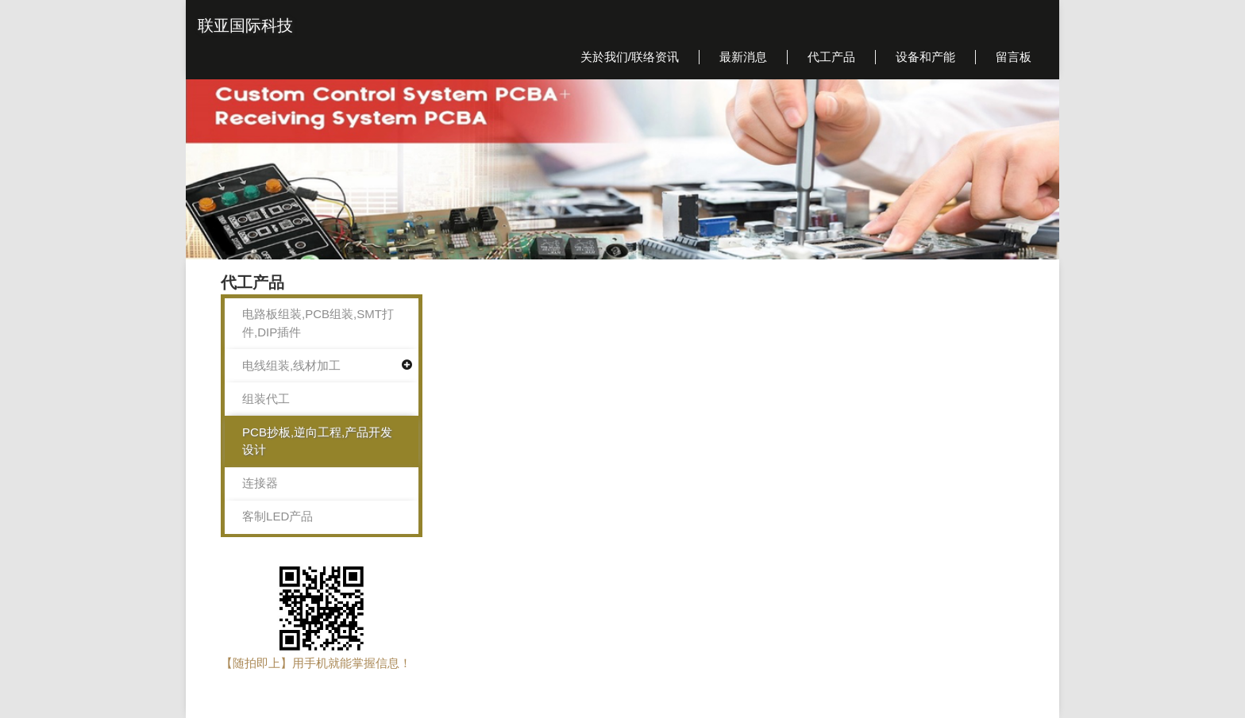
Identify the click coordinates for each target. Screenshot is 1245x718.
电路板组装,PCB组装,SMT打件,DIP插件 (318, 323)
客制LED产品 (277, 516)
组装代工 (266, 398)
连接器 (260, 483)
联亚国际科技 (245, 25)
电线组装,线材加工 (291, 365)
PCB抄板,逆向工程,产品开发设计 (317, 441)
